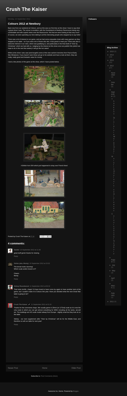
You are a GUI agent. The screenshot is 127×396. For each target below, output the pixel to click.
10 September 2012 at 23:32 (39, 263)
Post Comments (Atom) (49, 376)
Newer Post (13, 368)
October (113, 83)
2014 (112, 55)
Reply (16, 256)
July (113, 265)
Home (44, 368)
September (113, 94)
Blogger (75, 391)
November (113, 74)
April (113, 278)
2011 (112, 302)
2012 (112, 66)
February (113, 294)
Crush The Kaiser (26, 9)
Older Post (76, 368)
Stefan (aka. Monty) (21, 263)
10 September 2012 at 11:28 (30, 250)
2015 (112, 51)
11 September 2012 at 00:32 (40, 286)
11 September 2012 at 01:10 (41, 304)
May (113, 271)
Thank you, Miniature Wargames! (113, 126)
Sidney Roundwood (21, 286)
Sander (16, 250)
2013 (112, 60)
